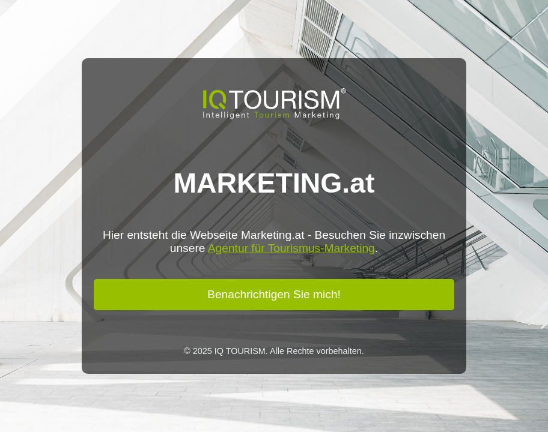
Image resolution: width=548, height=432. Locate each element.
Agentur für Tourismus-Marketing (291, 248)
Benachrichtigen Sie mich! (274, 294)
